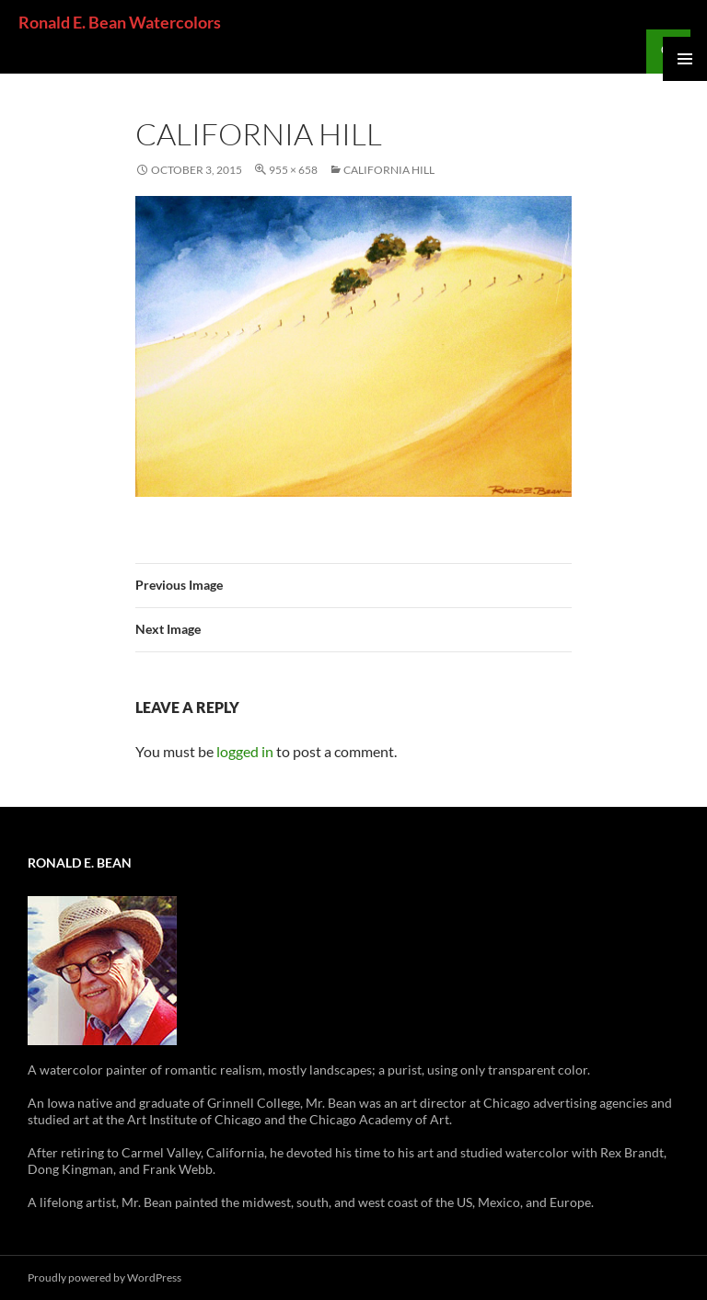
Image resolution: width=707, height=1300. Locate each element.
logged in (244, 751)
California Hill (389, 170)
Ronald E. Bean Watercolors (119, 22)
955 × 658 (293, 170)
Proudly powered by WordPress (104, 1277)
